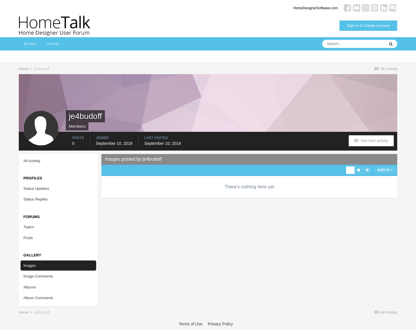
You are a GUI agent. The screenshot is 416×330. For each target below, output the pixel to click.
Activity (53, 44)
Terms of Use (190, 324)
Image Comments (38, 276)
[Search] (353, 44)
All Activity (31, 161)
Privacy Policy (220, 324)
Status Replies (35, 199)
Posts (28, 238)
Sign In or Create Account (368, 25)
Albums (29, 287)
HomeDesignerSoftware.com (316, 8)
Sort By (385, 170)
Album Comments (38, 298)
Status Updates (36, 188)
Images (29, 265)
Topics (28, 227)
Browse (30, 44)
